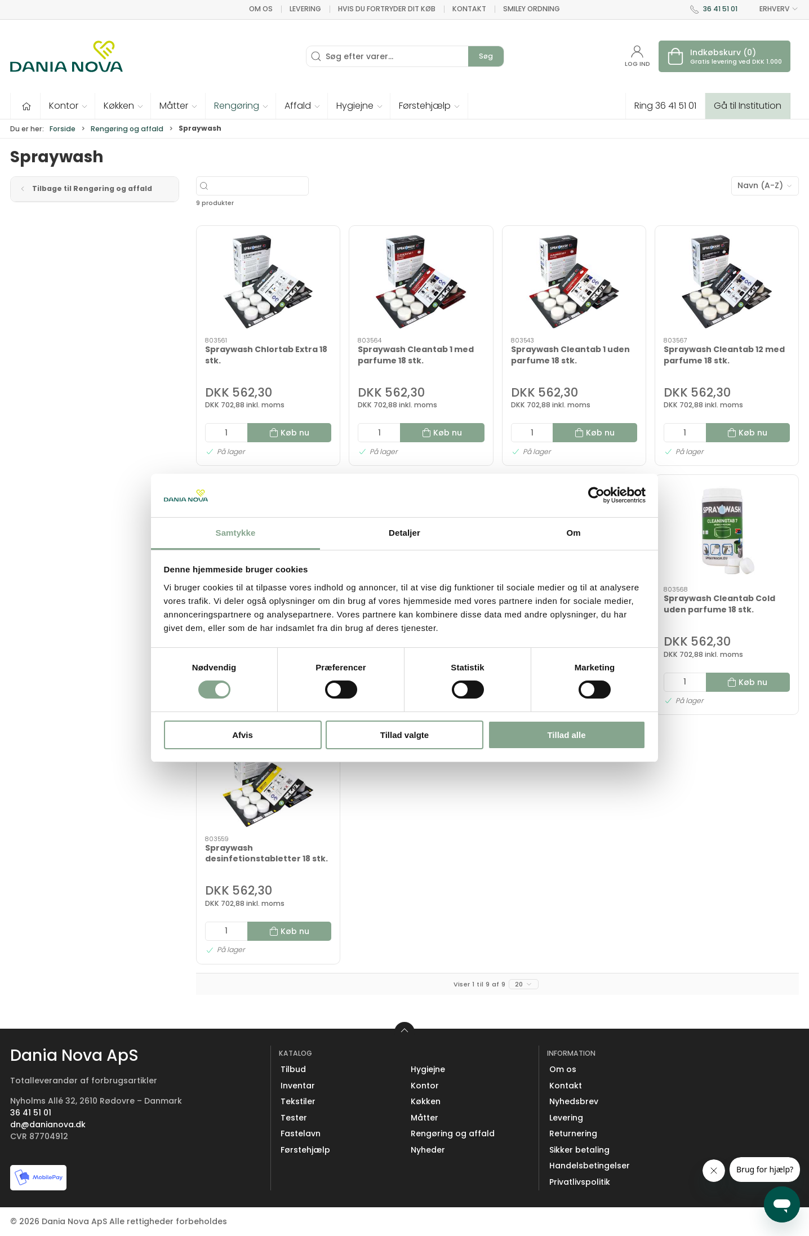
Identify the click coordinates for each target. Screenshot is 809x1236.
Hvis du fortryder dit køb (386, 9)
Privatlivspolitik (579, 1182)
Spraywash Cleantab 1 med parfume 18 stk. (416, 355)
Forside (62, 129)
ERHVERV (772, 9)
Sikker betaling (579, 1149)
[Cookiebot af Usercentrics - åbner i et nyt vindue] (596, 495)
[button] (68, 106)
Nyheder (428, 1149)
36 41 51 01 (720, 9)
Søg (486, 56)
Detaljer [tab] (404, 532)
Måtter (424, 1117)
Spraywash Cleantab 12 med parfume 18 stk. (724, 355)
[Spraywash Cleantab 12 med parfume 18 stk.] (727, 281)
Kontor (425, 1085)
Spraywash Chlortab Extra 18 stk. (266, 355)
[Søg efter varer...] (285, 186)
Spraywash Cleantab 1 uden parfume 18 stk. (570, 355)
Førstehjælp (305, 1149)
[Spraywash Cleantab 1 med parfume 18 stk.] (421, 281)
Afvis (242, 735)
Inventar (298, 1085)
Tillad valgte (404, 735)
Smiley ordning (531, 9)
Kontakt (469, 9)
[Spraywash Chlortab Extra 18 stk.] (268, 281)
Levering (305, 9)
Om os (261, 9)
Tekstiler (298, 1101)
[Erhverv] (66, 56)
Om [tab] (573, 532)
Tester (294, 1117)
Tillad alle (566, 735)
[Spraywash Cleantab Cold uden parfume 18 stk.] (727, 530)
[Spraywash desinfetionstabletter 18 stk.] (268, 779)
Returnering (573, 1133)
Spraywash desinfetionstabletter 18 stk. (266, 853)
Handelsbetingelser (589, 1165)
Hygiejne (428, 1069)
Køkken (426, 1101)
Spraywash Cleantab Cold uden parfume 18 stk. (719, 604)
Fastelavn (301, 1133)
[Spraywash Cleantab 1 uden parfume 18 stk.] (574, 281)
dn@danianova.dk (48, 1124)
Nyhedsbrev (573, 1101)
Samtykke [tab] (236, 532)
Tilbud (293, 1069)
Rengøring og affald (127, 129)
